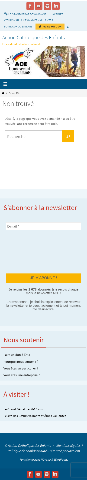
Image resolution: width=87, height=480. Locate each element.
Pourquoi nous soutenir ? (21, 362)
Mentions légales (68, 445)
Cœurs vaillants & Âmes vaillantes (28, 20)
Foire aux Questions (18, 26)
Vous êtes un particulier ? (20, 368)
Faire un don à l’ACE (17, 355)
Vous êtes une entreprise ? (21, 375)
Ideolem (74, 451)
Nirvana (46, 460)
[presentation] (25, 251)
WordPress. (61, 460)
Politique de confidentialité (27, 451)
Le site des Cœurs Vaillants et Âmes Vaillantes (34, 416)
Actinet (57, 14)
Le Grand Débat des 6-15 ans (23, 409)
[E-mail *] (43, 226)
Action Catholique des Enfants (33, 37)
